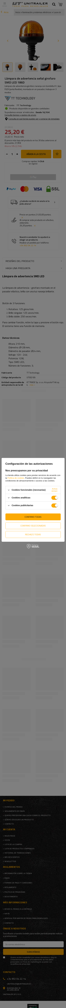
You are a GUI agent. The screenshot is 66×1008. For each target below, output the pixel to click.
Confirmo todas (33, 516)
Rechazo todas (33, 534)
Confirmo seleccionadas (33, 525)
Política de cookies (16, 478)
